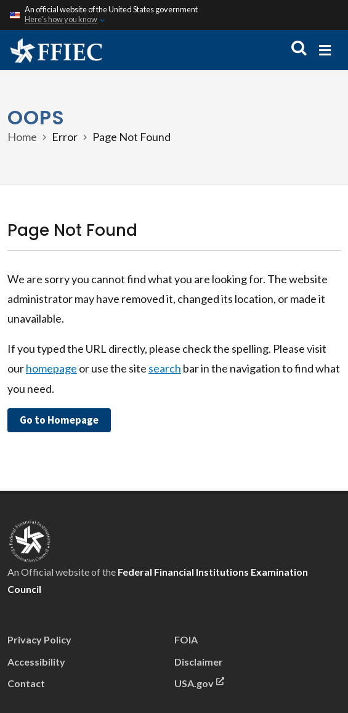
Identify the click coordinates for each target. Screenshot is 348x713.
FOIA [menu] (186, 639)
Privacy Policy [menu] (39, 639)
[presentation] (29, 539)
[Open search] (299, 48)
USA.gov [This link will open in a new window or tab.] (199, 682)
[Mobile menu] (325, 50)
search (164, 368)
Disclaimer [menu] (198, 661)
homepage (51, 368)
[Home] (56, 50)
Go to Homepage (59, 420)
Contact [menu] (26, 683)
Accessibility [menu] (36, 661)
